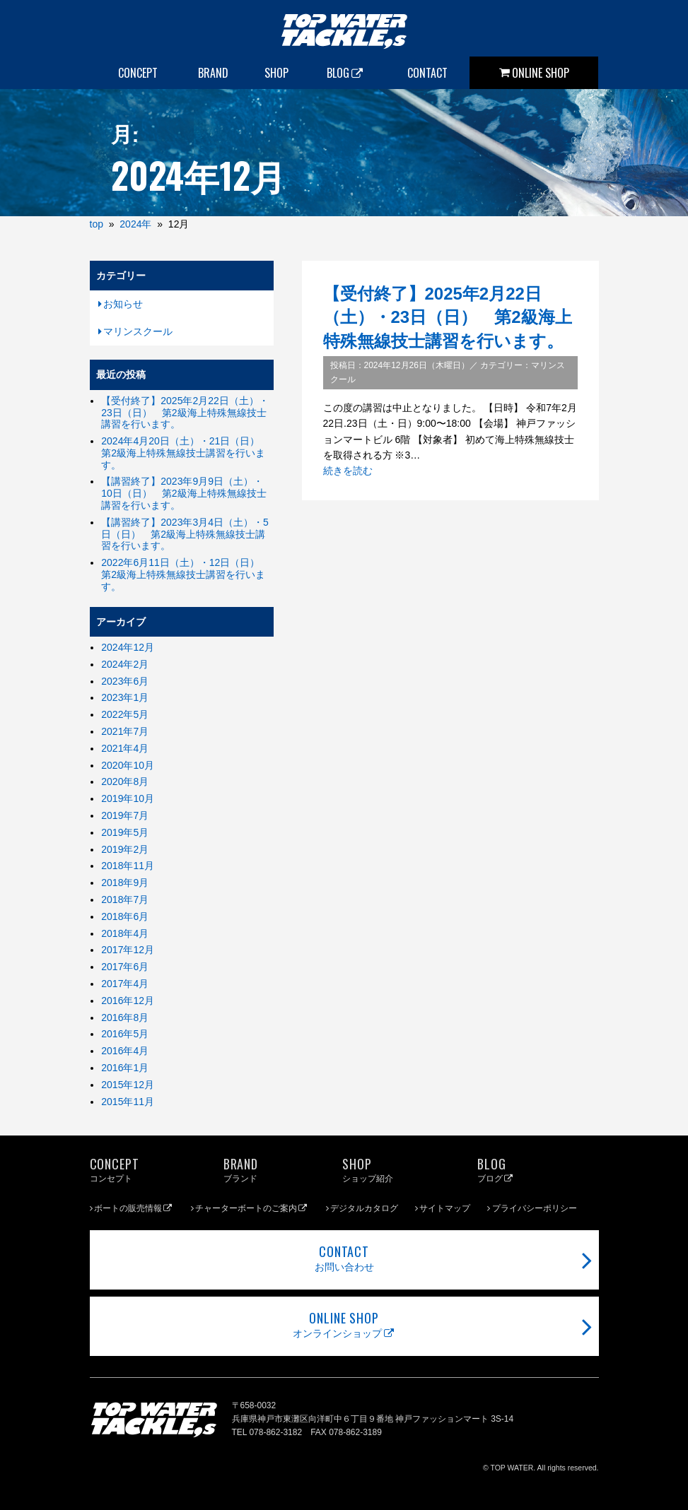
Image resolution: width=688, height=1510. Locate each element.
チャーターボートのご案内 (252, 1208)
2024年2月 (124, 664)
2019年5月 (124, 832)
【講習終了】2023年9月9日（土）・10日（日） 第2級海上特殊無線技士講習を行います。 (183, 493)
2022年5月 (124, 714)
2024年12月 (127, 647)
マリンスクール (138, 331)
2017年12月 (127, 949)
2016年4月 (124, 1050)
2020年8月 (124, 781)
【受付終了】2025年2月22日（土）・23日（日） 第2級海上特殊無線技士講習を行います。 (447, 317)
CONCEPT (138, 72)
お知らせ (123, 303)
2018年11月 (127, 865)
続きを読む (348, 470)
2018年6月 (124, 916)
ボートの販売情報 (134, 1208)
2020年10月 (127, 765)
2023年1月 (124, 697)
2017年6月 (124, 966)
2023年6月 (124, 681)
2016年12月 (127, 1000)
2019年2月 (124, 849)
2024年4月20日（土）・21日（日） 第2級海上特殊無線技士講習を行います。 (185, 453)
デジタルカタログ (364, 1208)
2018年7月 (124, 899)
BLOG (346, 72)
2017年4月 (124, 983)
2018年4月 (124, 933)
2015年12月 (127, 1084)
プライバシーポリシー (534, 1208)
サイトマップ (444, 1208)
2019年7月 (124, 815)
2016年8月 (124, 1017)
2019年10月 (127, 798)
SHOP (276, 72)
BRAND (213, 72)
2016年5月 (124, 1033)
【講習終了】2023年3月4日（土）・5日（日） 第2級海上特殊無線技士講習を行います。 (185, 534)
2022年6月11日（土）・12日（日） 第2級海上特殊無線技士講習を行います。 (185, 574)
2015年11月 (127, 1101)
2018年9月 (124, 882)
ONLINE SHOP (540, 72)
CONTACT (427, 72)
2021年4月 (124, 748)
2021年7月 (124, 731)
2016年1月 (124, 1067)
